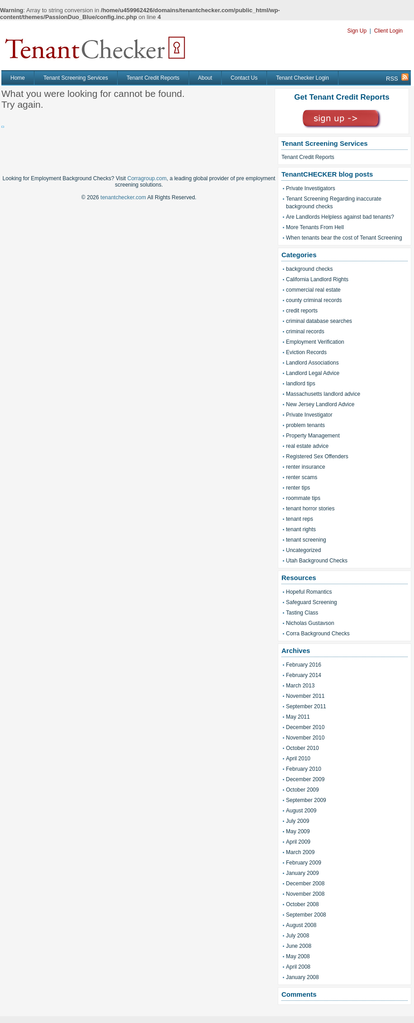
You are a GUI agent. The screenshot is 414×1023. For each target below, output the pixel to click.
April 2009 (298, 842)
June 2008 (298, 946)
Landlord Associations (312, 363)
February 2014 (303, 675)
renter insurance (305, 467)
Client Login (388, 31)
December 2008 (305, 883)
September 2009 (306, 800)
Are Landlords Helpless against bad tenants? (340, 217)
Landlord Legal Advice (312, 373)
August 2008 (301, 925)
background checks (309, 269)
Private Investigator (309, 415)
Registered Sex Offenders (317, 456)
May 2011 (298, 717)
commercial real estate (313, 290)
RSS (397, 77)
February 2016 (303, 665)
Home (17, 78)
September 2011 (306, 706)
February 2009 (303, 863)
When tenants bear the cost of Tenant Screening (344, 238)
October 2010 (302, 748)
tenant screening (306, 540)
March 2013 (300, 685)
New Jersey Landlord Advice (320, 404)
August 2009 (301, 810)
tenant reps (299, 519)
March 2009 (300, 852)
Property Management (313, 435)
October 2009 (302, 790)
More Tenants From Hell (315, 227)
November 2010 (305, 738)
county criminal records (314, 300)
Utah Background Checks (316, 560)
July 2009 (297, 821)
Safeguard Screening (311, 602)
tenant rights (301, 529)
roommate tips (303, 498)
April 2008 (298, 967)
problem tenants (305, 425)
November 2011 (305, 696)
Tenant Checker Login (302, 78)
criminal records (305, 331)
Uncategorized (303, 550)
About (205, 78)
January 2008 (302, 977)
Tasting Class (302, 613)
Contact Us (244, 78)
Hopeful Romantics (309, 592)
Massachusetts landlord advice (323, 394)
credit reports (302, 310)
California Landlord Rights (317, 279)
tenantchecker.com (123, 197)
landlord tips (300, 383)
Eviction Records (306, 352)
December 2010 (305, 727)
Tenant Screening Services (75, 78)
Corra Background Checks (318, 633)
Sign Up (356, 31)
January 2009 (302, 873)
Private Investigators (310, 188)
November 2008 (305, 894)
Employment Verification (315, 342)
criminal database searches (319, 321)
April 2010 (298, 758)
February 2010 (303, 769)
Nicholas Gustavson (310, 623)
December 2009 (305, 779)
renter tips (298, 488)
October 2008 (302, 904)
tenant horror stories (310, 508)
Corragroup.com (147, 178)
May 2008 (298, 956)
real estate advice (307, 446)
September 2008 (306, 915)
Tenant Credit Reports (153, 78)
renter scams (301, 477)
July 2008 (297, 935)
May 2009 (298, 831)
